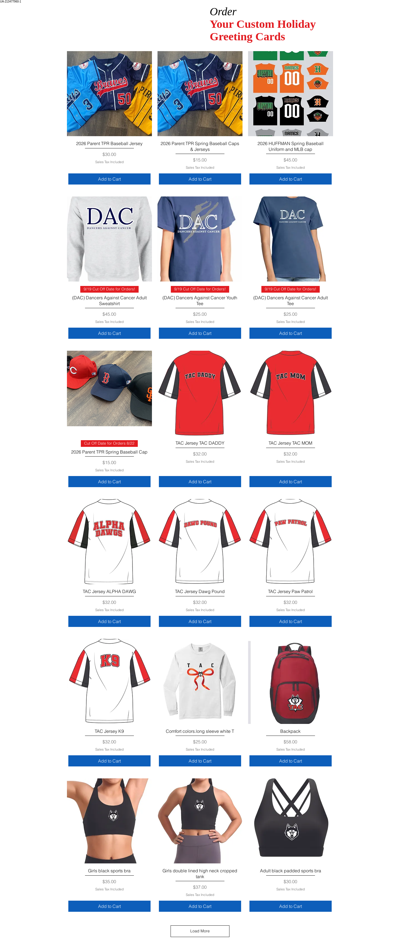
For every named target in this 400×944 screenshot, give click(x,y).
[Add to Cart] (109, 179)
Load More (200, 930)
